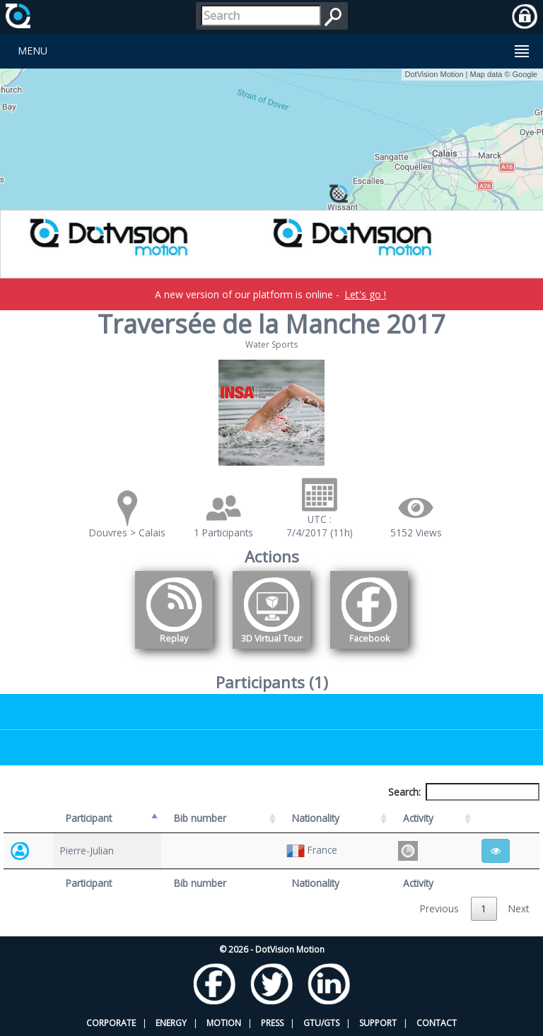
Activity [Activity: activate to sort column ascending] (418, 818)
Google (525, 74)
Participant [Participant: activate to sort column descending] (89, 818)
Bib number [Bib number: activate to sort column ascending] (200, 818)
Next (518, 908)
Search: (463, 792)
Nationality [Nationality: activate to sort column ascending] (315, 818)
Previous (439, 908)
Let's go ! (365, 294)
